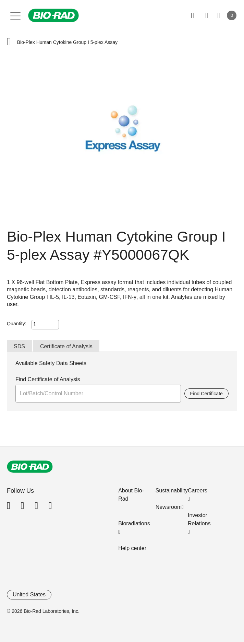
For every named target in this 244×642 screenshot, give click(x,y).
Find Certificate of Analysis (47, 379)
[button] (9, 42)
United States (29, 594)
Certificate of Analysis (66, 346)
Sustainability (172, 490)
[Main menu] (16, 15)
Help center (132, 548)
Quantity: (16, 323)
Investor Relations (199, 519)
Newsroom (169, 507)
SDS (19, 346)
